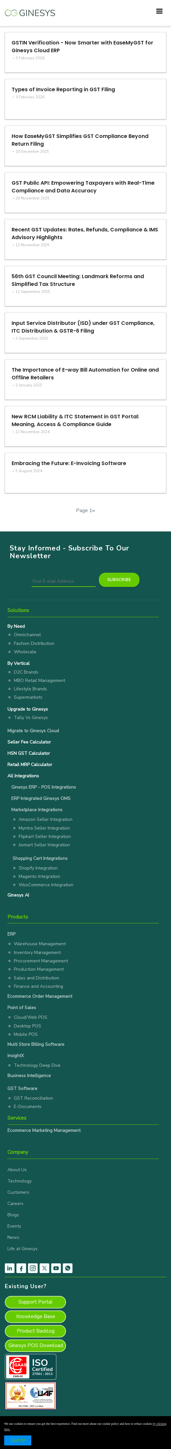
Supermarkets (28, 697)
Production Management (39, 969)
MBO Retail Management (39, 680)
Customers (18, 1192)
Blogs (13, 1215)
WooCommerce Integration (46, 885)
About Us (17, 1170)
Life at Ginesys (22, 1249)
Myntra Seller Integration (44, 828)
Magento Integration (39, 876)
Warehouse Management (40, 944)
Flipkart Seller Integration (45, 836)
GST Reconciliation (33, 1098)
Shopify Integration (38, 868)
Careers (15, 1204)
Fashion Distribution (34, 643)
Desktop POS (27, 1026)
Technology (19, 1181)
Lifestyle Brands (30, 689)
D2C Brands (26, 672)
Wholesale (25, 652)
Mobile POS (26, 1034)
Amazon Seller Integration (45, 819)
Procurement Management (41, 961)
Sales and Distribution (36, 978)
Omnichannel (27, 635)
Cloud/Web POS (30, 1017)
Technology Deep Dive (37, 1065)
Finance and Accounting (38, 986)
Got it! (18, 1440)
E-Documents (28, 1107)
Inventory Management (37, 952)
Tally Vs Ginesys (31, 718)
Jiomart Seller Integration (44, 845)
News (13, 1237)
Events (14, 1226)
